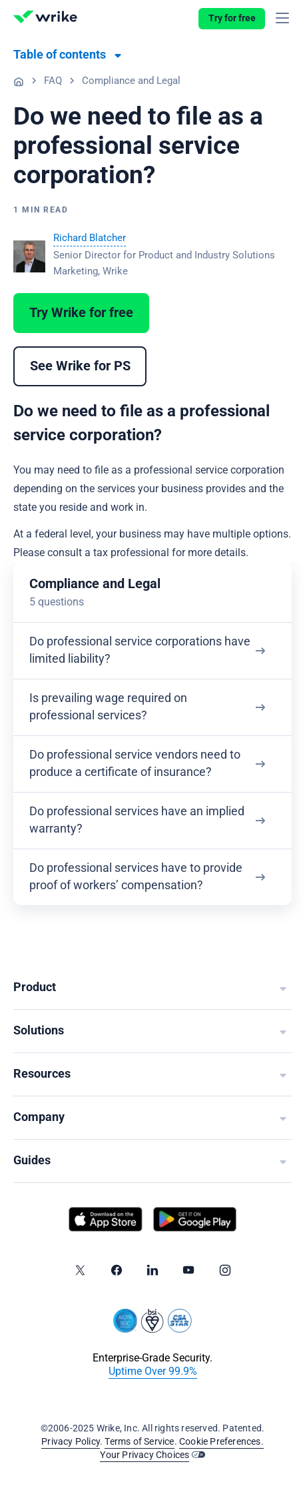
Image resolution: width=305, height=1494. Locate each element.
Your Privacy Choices (144, 1455)
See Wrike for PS (80, 366)
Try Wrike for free (81, 313)
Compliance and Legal (131, 81)
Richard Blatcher (89, 238)
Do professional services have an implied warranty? (136, 820)
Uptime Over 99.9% (153, 1371)
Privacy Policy (70, 1442)
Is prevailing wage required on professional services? (108, 707)
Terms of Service (139, 1442)
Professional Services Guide (18, 81)
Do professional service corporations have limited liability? (139, 650)
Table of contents (59, 55)
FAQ (53, 81)
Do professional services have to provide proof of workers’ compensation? (135, 877)
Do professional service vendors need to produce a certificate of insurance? (134, 763)
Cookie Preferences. (221, 1442)
